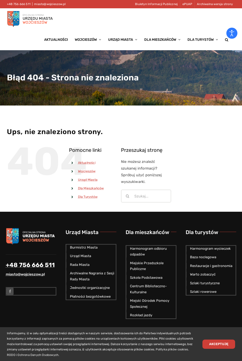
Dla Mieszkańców (91, 188)
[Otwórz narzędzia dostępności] (231, 33)
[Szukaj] (127, 196)
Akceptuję (218, 344)
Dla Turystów (88, 197)
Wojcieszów (87, 171)
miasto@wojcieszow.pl (50, 4)
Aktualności (86, 163)
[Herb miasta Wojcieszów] (31, 229)
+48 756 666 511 (30, 265)
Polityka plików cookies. (172, 349)
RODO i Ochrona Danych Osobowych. (33, 355)
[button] (226, 39)
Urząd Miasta (88, 180)
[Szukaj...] (146, 196)
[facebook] (10, 291)
